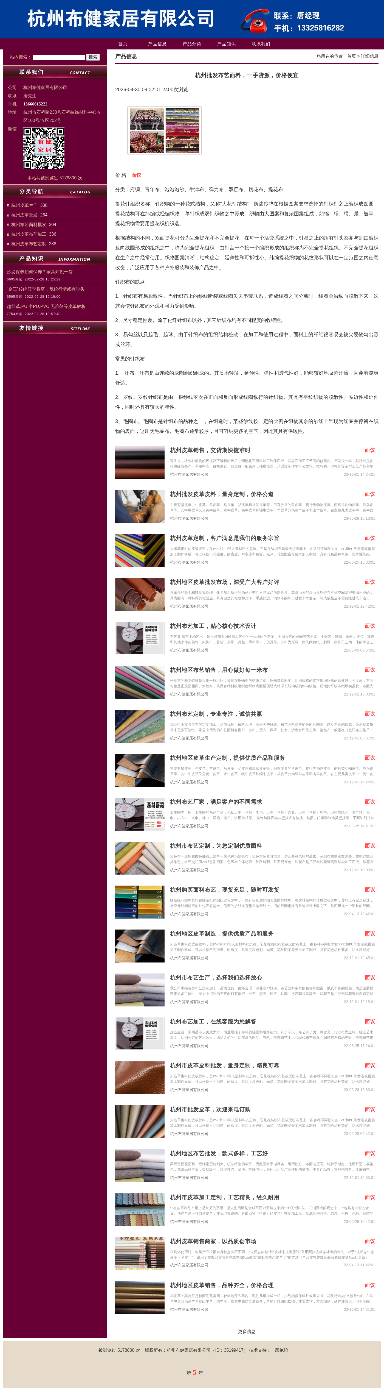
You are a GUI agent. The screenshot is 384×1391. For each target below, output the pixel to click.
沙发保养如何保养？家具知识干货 (40, 271)
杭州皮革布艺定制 (28, 243)
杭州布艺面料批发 (28, 224)
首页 (123, 43)
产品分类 (192, 43)
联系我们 (261, 43)
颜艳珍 (281, 1350)
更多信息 (247, 1331)
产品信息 (157, 43)
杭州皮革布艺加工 (28, 234)
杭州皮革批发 (24, 215)
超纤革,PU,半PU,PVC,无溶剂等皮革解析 (46, 306)
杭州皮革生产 (24, 205)
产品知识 (226, 43)
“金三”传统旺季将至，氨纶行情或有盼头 (45, 289)
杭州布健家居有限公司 (189, 474)
